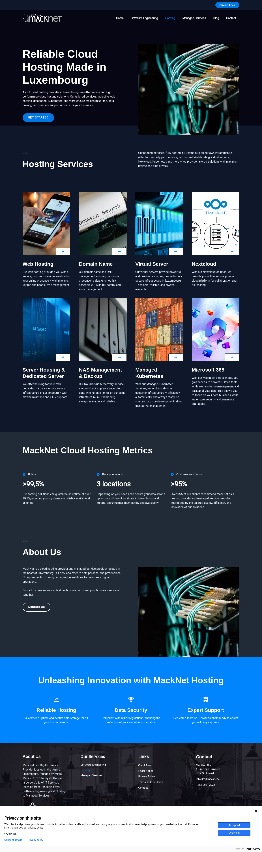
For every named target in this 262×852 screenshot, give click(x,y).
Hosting (175, 18)
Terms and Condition (151, 782)
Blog (218, 18)
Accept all (234, 825)
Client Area (145, 765)
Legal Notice (146, 771)
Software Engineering (150, 18)
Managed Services (198, 18)
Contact (232, 18)
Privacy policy (35, 839)
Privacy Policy (147, 776)
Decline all (234, 832)
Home (128, 18)
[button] (227, 5)
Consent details (13, 839)
